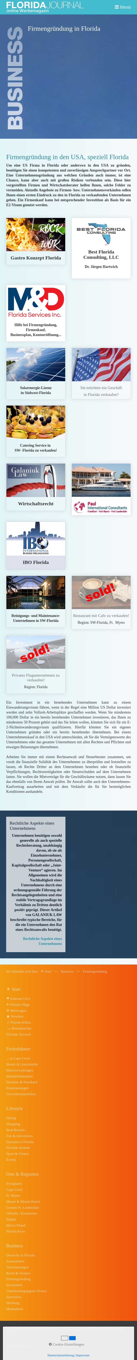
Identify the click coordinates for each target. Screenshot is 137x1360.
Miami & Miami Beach (23, 1201)
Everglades (14, 1183)
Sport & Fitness (17, 1154)
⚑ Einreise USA (18, 999)
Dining (11, 1118)
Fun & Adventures (19, 1136)
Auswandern (15, 1261)
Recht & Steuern (18, 1273)
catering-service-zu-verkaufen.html (35, 431)
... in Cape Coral (18, 1058)
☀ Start (46, 971)
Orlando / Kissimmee (21, 1213)
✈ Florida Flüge (18, 1005)
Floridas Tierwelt (18, 1034)
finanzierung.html (101, 489)
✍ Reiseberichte (18, 1028)
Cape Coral (14, 1189)
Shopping (13, 1124)
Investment (14, 1285)
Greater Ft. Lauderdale (22, 1207)
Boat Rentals (15, 1130)
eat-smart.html (35, 241)
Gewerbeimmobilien (21, 1094)
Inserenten (13, 1297)
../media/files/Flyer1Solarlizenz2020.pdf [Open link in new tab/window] (35, 373)
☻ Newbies (14, 1016)
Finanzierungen (17, 1088)
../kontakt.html (101, 373)
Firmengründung (18, 1279)
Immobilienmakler (19, 1076)
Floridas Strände (18, 1148)
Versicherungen (17, 1267)
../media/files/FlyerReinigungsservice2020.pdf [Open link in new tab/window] (35, 601)
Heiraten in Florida (20, 1142)
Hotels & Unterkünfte (22, 1064)
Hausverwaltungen (19, 1070)
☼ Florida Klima (18, 1022)
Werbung (12, 1303)
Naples (11, 1219)
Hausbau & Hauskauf (21, 1082)
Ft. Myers (13, 1195)
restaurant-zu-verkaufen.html (101, 602)
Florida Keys (15, 1231)
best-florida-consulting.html (101, 248)
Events (11, 1160)
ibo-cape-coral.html (35, 545)
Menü (125, 7)
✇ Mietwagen (16, 1010)
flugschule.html (35, 665)
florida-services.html (35, 313)
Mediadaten (14, 1309)
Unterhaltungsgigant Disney (26, 1291)
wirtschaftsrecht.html (35, 487)
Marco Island (15, 1225)
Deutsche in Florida (20, 1255)
